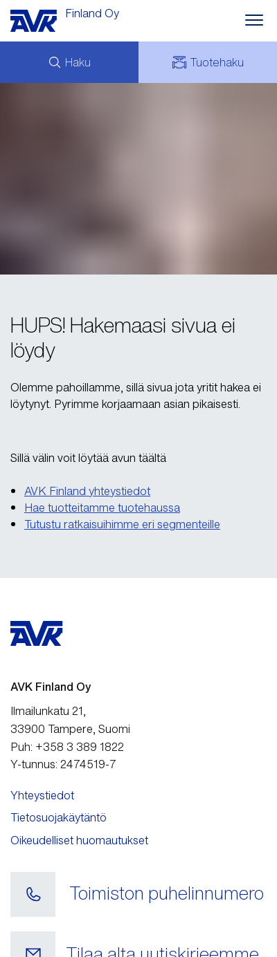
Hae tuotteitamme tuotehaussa (102, 507)
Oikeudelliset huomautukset (79, 840)
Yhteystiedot (42, 795)
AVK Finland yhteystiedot (87, 491)
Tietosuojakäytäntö (58, 817)
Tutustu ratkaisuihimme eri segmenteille (122, 524)
